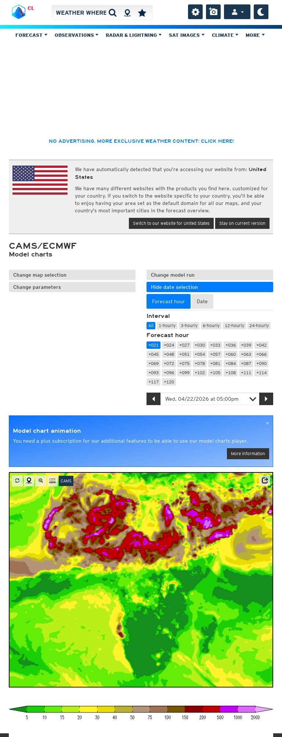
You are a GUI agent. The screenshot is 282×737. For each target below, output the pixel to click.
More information (248, 453)
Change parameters (37, 287)
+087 (246, 363)
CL (31, 8)
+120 (169, 382)
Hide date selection (174, 287)
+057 (215, 354)
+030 (200, 345)
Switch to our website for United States (171, 223)
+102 (200, 372)
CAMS (66, 480)
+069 (153, 363)
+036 (230, 345)
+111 (246, 372)
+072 (169, 363)
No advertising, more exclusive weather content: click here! (141, 141)
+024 (169, 345)
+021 (153, 345)
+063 (246, 354)
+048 (169, 354)
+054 (200, 354)
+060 (230, 354)
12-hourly (234, 325)
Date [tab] (202, 301)
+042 (261, 345)
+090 (261, 363)
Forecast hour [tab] (168, 301)
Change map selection (39, 275)
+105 (215, 372)
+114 (261, 372)
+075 (184, 363)
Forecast (31, 35)
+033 (215, 345)
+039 (246, 345)
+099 (184, 372)
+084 (230, 363)
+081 (215, 363)
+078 (200, 363)
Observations (77, 35)
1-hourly (167, 325)
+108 (230, 372)
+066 (261, 354)
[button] (264, 480)
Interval (158, 316)
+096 (169, 372)
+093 (153, 372)
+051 (184, 354)
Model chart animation (47, 431)
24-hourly (259, 325)
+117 (153, 382)
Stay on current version (242, 223)
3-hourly (189, 325)
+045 (153, 354)
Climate (225, 35)
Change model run (173, 275)
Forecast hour (168, 335)
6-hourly (211, 325)
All (150, 325)
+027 (184, 345)
